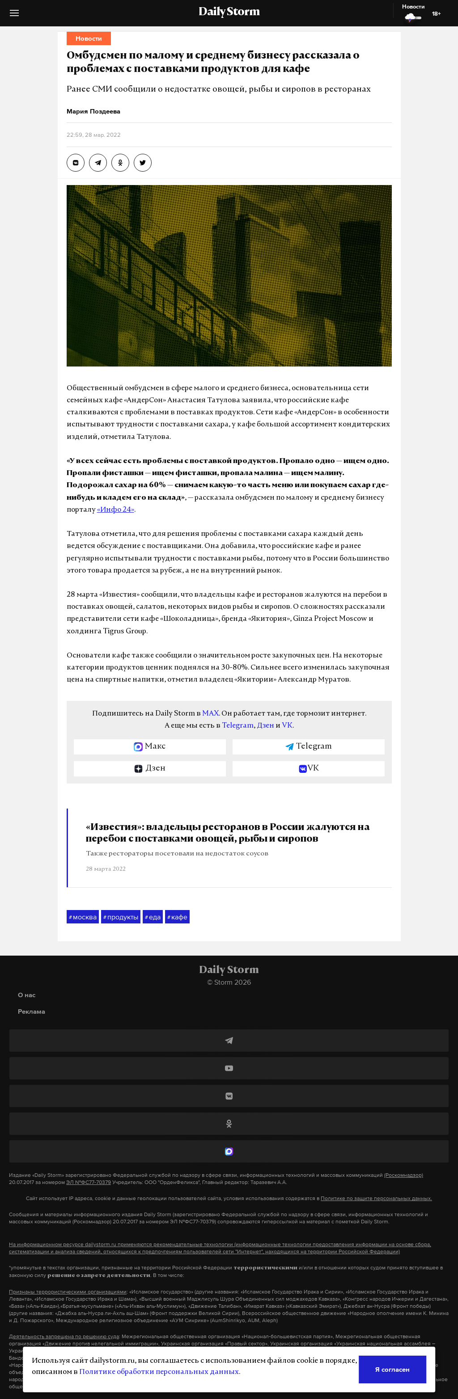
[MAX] (229, 1151)
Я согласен (392, 1369)
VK (287, 725)
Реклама (31, 1011)
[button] (14, 16)
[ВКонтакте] (229, 1096)
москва (83, 917)
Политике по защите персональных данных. (376, 1198)
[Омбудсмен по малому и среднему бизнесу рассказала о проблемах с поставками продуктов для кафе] (76, 163)
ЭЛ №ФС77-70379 (88, 1182)
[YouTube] (229, 1068)
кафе (177, 917)
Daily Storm (229, 12)
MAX (210, 713)
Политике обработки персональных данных (159, 1372)
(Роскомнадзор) (403, 1175)
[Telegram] (229, 1040)
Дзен (265, 725)
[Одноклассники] (229, 1123)
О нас (26, 995)
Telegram (238, 725)
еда (153, 917)
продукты (120, 917)
